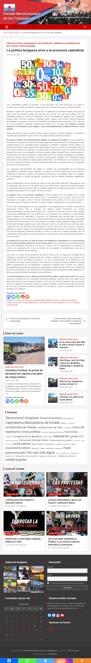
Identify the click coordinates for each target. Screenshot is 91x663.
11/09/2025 (63, 372)
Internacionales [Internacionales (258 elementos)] (40, 440)
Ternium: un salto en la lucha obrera (71, 398)
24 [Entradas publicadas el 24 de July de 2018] (12, 630)
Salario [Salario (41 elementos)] (58, 453)
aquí (79, 608)
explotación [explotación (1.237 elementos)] (61, 436)
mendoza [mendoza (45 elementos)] (58, 444)
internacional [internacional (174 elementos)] (25, 440)
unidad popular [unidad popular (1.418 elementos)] (16, 460)
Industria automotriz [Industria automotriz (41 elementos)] (11, 440)
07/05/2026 (9, 506)
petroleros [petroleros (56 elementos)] (58, 448)
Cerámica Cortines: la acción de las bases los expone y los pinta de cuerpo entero (24, 374)
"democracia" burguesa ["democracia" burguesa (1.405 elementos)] (22, 418)
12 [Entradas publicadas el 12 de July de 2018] (24, 622)
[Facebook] (9, 297)
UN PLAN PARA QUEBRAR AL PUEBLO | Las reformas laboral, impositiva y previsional (64, 541)
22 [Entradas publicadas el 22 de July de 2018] (41, 626)
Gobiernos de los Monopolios (66, 43)
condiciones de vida (14, 302)
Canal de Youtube (14, 468)
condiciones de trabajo (68, 300)
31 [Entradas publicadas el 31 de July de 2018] (12, 635)
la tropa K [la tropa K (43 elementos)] (77, 440)
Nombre (50, 567)
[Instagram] (23, 297)
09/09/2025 (63, 387)
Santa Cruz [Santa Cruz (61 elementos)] (65, 453)
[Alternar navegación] (7, 27)
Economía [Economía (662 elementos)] (71, 431)
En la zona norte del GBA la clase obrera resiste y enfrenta (72, 345)
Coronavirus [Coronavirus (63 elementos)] (67, 428)
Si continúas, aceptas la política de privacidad (65, 583)
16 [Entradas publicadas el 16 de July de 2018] (6, 626)
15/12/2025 (9, 545)
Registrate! (51, 630)
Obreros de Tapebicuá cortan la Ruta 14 (70, 382)
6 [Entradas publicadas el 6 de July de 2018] (29, 617)
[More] (27, 297)
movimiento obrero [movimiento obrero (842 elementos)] (18, 448)
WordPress (52, 654)
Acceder (50, 627)
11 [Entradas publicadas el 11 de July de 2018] (18, 622)
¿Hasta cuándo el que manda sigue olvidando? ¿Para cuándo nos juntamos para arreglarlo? (66, 321)
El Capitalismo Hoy (43, 43)
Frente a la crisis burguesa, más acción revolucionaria (24, 319)
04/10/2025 (9, 380)
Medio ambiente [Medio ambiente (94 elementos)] (37, 444)
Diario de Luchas (14, 333)
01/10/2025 (63, 350)
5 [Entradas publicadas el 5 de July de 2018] (23, 617)
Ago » (41, 639)
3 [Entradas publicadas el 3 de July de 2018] (12, 617)
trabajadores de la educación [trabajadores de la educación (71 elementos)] (26, 456)
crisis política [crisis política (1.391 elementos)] (31, 432)
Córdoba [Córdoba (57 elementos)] (45, 432)
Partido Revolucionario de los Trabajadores (40, 651)
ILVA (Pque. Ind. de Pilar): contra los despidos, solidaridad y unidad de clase (72, 364)
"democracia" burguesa (23, 300)
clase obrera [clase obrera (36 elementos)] (71, 423)
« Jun (6, 639)
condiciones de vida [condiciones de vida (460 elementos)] (50, 427)
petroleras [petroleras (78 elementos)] (50, 448)
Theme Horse (73, 651)
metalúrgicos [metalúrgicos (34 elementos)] (66, 444)
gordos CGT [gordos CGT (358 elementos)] (77, 436)
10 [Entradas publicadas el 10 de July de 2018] (12, 622)
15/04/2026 (52, 506)
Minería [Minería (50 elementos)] (73, 444)
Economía (52, 302)
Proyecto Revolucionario (23, 46)
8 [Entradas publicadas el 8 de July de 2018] (40, 617)
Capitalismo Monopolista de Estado (46, 300)
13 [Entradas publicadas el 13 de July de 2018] (29, 622)
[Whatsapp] (18, 297)
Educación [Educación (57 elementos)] (9, 437)
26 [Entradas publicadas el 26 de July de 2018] (24, 630)
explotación (61, 302)
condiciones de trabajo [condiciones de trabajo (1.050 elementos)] (21, 427)
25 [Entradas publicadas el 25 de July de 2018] (18, 630)
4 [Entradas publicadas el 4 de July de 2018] (17, 617)
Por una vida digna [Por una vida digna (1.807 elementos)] (41, 453)
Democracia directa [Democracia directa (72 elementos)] (56, 432)
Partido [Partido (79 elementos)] (42, 448)
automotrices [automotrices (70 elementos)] (68, 418)
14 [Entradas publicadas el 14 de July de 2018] (35, 622)
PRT (18, 55)
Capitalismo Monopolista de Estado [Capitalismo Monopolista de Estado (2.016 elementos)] (32, 423)
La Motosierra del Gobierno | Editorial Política (20, 501)
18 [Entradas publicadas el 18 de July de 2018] (18, 626)
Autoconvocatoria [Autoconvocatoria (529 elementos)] (51, 418)
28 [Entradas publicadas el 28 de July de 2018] (35, 630)
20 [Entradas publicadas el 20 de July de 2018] (29, 626)
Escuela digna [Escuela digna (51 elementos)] (47, 437)
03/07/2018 (11, 55)
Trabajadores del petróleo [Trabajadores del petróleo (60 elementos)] (47, 456)
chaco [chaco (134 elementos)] (63, 423)
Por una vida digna (73, 302)
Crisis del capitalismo (29, 302)
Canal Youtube (12, 494)
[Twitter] (13, 297)
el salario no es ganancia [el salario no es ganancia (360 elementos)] (28, 436)
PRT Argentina (21, 506)
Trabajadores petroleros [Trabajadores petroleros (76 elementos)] (66, 456)
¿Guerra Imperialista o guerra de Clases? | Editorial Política (65, 501)
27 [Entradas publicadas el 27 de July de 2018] (29, 630)
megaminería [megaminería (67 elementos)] (49, 444)
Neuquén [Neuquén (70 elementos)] (35, 448)
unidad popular (12, 305)
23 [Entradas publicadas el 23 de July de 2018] (6, 630)
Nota (9, 46)
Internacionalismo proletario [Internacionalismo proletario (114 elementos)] (61, 440)
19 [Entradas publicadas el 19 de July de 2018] (24, 626)
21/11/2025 (52, 548)
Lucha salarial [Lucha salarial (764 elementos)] (21, 443)
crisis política (43, 302)
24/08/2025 (63, 403)
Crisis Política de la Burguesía (20, 43)
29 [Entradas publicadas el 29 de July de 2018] (41, 630)
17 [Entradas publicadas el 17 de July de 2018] (12, 626)
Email (49, 575)
